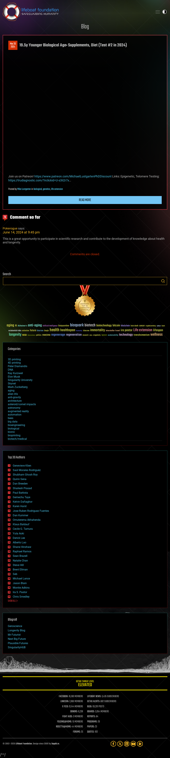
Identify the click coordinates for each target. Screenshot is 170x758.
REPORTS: (91, 716)
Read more (85, 200)
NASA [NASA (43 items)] (24, 335)
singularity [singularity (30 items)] (97, 335)
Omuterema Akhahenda (27, 519)
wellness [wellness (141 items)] (156, 335)
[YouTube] (133, 744)
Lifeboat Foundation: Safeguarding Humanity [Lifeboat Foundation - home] (77, 12)
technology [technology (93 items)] (126, 335)
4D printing (14, 362)
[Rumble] (140, 744)
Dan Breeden (20, 483)
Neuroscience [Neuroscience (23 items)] (31, 335)
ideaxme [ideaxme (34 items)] (86, 331)
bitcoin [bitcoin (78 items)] (116, 325)
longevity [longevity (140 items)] (15, 335)
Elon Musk (14, 376)
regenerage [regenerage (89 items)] (58, 335)
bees (10, 418)
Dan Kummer (20, 515)
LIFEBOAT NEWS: (94, 696)
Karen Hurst (20, 506)
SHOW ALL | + (13, 601)
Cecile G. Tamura (23, 528)
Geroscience (15, 626)
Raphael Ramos (22, 551)
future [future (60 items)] (33, 330)
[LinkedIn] (126, 744)
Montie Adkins (21, 587)
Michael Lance (21, 578)
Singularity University (20, 380)
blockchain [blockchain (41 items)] (125, 326)
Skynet (12, 383)
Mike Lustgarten (24, 189)
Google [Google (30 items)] (46, 331)
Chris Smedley (21, 596)
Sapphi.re (55, 744)
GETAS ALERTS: (93, 701)
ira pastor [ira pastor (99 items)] (126, 330)
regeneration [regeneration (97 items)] (74, 335)
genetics (46, 189)
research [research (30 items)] (85, 335)
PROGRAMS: (92, 722)
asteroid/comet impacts (22, 404)
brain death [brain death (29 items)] (134, 326)
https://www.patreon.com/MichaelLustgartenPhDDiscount (73, 176)
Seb (15, 574)
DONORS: (74, 711)
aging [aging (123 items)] (10, 325)
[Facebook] (113, 744)
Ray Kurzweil (15, 373)
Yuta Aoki (18, 533)
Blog (85, 27)
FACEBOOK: (63, 696)
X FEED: (65, 706)
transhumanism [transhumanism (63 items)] (142, 335)
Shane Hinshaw (22, 547)
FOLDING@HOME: (64, 722)
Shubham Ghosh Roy (25, 474)
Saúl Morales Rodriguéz (27, 470)
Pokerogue (10, 228)
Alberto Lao (19, 542)
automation (14, 414)
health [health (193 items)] (54, 330)
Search (163, 281)
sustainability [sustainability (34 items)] (113, 335)
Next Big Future (17, 638)
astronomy (14, 407)
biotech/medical (17, 438)
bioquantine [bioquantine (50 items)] (63, 325)
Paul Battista (20, 492)
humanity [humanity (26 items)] (79, 331)
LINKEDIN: (64, 701)
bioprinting (14, 435)
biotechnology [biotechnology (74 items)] (104, 325)
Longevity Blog (16, 630)
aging (11, 390)
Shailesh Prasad (22, 488)
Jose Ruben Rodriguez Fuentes (31, 510)
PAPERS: (90, 727)
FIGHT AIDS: (67, 716)
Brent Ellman (20, 569)
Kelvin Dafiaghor (22, 501)
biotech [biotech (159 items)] (90, 325)
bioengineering (16, 425)
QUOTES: (90, 732)
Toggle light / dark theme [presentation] (164, 12)
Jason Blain (20, 583)
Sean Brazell (20, 555)
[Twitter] (120, 744)
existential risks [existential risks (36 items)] (14, 331)
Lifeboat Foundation (24, 744)
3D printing (14, 359)
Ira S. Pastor (20, 592)
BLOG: (89, 706)
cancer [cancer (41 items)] (142, 326)
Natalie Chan (20, 560)
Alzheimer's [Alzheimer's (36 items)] (22, 326)
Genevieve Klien (22, 465)
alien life (13, 394)
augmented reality (18, 411)
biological (38, 189)
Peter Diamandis (17, 366)
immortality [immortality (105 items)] (97, 330)
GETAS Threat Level (85, 684)
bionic (11, 431)
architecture (15, 400)
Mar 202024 (13, 45)
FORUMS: (77, 732)
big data (12, 421)
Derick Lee (19, 538)
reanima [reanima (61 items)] (46, 335)
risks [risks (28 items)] (90, 335)
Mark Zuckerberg (18, 387)
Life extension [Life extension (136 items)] (142, 330)
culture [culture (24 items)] (159, 326)
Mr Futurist (14, 634)
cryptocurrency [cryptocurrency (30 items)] (151, 326)
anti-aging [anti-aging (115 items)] (35, 325)
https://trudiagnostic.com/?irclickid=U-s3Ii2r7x (38, 180)
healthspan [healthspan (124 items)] (67, 330)
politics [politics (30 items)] (38, 335)
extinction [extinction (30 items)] (25, 331)
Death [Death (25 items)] (163, 326)
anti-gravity (14, 397)
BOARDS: (91, 711)
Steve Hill (18, 565)
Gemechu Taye (21, 497)
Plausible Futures (18, 643)
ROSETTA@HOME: (63, 727)
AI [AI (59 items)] (16, 325)
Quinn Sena (19, 479)
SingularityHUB (17, 647)
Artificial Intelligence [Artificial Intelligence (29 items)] (50, 326)
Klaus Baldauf (21, 524)
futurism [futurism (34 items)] (40, 331)
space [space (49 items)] (104, 335)
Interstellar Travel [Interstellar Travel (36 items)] (113, 331)
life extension (57, 189)
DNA (10, 369)
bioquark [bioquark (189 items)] (77, 325)
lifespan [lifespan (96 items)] (158, 330)
